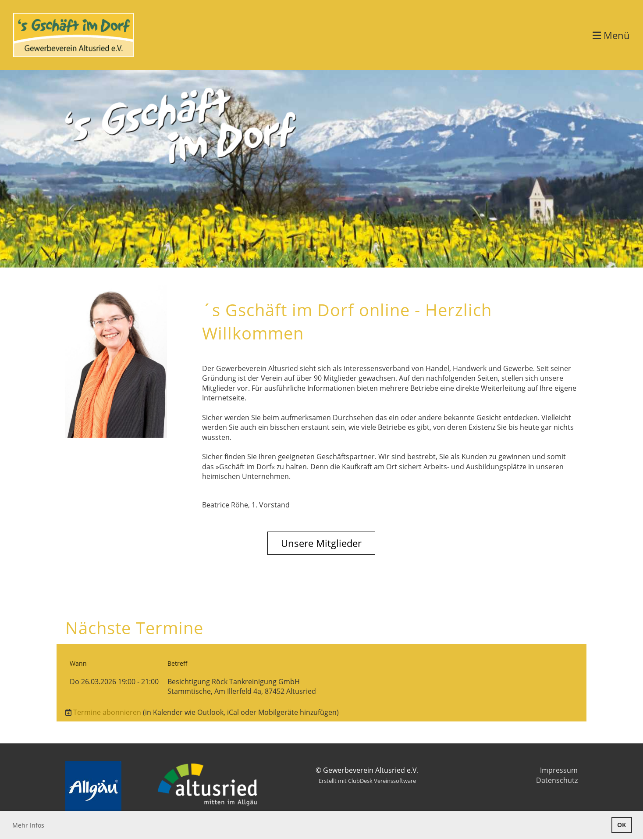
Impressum (559, 770)
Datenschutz (557, 780)
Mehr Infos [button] (28, 825)
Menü (611, 35)
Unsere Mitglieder (321, 543)
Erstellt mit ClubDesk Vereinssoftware (367, 781)
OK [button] (621, 825)
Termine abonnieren (107, 712)
